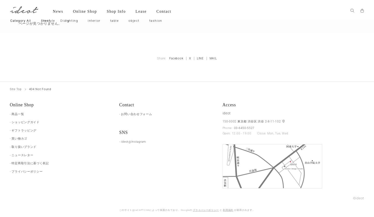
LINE (200, 58)
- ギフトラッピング (23, 130)
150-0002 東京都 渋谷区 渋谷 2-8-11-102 (252, 121)
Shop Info (116, 11)
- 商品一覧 (17, 114)
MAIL (213, 58)
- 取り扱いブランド (23, 147)
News (58, 11)
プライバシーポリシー (206, 210)
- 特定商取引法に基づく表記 (29, 163)
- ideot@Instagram (132, 141)
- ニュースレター (21, 155)
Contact (163, 11)
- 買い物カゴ (18, 138)
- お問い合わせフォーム (135, 114)
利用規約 (228, 210)
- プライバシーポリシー (26, 171)
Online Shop (85, 11)
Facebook (176, 58)
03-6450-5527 (244, 128)
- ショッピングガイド (25, 122)
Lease (141, 11)
